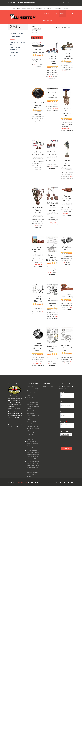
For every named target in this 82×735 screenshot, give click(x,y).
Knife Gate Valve (66, 128)
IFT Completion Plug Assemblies (52, 95)
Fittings (12, 39)
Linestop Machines (15, 36)
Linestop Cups (14, 52)
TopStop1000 (38, 264)
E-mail (62, 412)
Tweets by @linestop (48, 386)
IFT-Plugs (55, 108)
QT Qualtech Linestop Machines (38, 298)
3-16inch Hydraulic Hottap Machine (67, 55)
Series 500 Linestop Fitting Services (52, 257)
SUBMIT (66, 449)
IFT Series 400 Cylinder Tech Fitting (66, 347)
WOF (71, 307)
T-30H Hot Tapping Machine (67, 162)
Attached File (64, 432)
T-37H (64, 71)
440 (64, 262)
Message (63, 422)
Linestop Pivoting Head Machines (37, 249)
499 (49, 363)
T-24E (50, 166)
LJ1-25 (36, 64)
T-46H (51, 76)
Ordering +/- (36, 28)
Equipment (38, 66)
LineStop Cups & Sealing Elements (38, 104)
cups (35, 120)
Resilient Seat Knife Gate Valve (17, 43)
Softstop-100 (52, 223)
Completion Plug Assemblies (15, 48)
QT (42, 312)
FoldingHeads (66, 213)
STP (56, 316)
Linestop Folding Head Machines (67, 198)
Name (62, 392)
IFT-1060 (35, 225)
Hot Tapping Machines (16, 33)
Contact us (13, 55)
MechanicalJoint (37, 363)
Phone (62, 402)
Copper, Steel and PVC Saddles (52, 348)
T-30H (70, 176)
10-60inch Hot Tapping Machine (37, 210)
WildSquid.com (22, 482)
